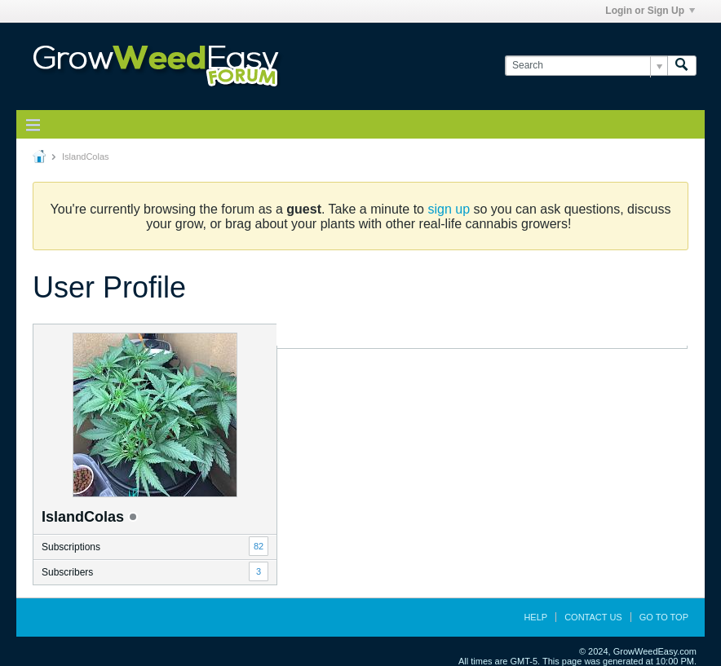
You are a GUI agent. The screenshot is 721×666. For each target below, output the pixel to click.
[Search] (586, 65)
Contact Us (593, 617)
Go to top (663, 617)
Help (535, 617)
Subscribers (67, 572)
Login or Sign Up (650, 10)
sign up (448, 209)
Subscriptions (71, 547)
